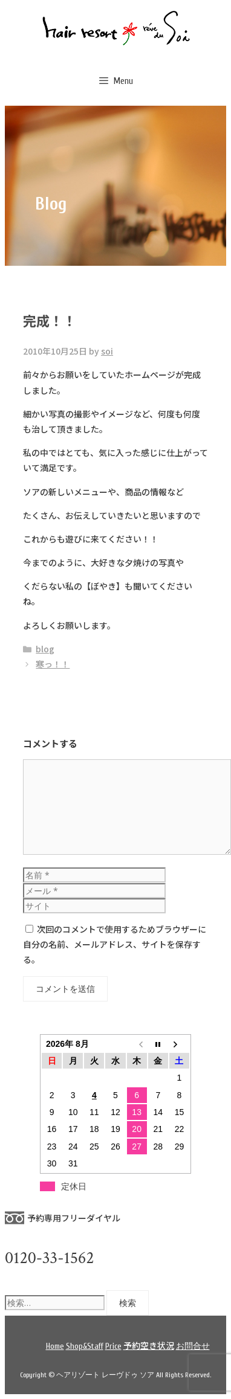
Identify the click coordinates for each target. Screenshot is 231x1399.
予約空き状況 (148, 1345)
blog (45, 649)
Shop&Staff (84, 1346)
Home (55, 1346)
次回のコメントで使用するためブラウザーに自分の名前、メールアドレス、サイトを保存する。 (114, 944)
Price (113, 1346)
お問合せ (193, 1346)
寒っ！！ (53, 664)
